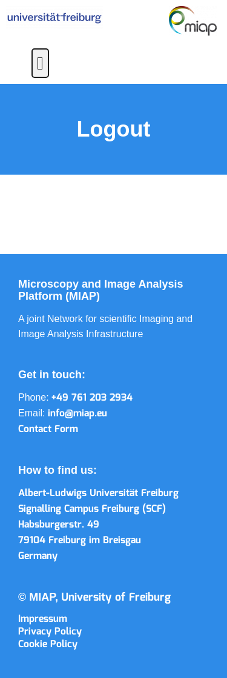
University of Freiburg (116, 597)
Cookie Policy (47, 644)
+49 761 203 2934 (92, 397)
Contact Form (48, 429)
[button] (40, 63)
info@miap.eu (77, 413)
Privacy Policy (50, 631)
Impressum (42, 619)
